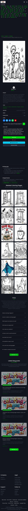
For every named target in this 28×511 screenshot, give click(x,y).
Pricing (2, 493)
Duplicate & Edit (14, 142)
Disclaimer (12, 505)
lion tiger (18, 106)
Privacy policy (17, 477)
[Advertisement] (14, 26)
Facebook (17, 494)
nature (9, 106)
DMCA (16, 505)
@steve (12, 90)
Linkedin (16, 491)
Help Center (3, 489)
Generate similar (14, 145)
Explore (6, 36)
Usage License (6, 182)
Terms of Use (14, 182)
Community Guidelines (22, 499)
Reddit (16, 493)
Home (2, 36)
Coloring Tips (14, 499)
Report (14, 140)
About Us (2, 477)
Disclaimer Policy (18, 484)
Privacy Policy (4, 503)
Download (14, 137)
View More (14, 449)
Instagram (17, 489)
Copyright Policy (18, 482)
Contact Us (3, 479)
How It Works (9, 499)
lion (7, 106)
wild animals (13, 106)
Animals (10, 36)
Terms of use (17, 479)
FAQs (2, 494)
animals (4, 106)
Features (2, 491)
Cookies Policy (17, 481)
